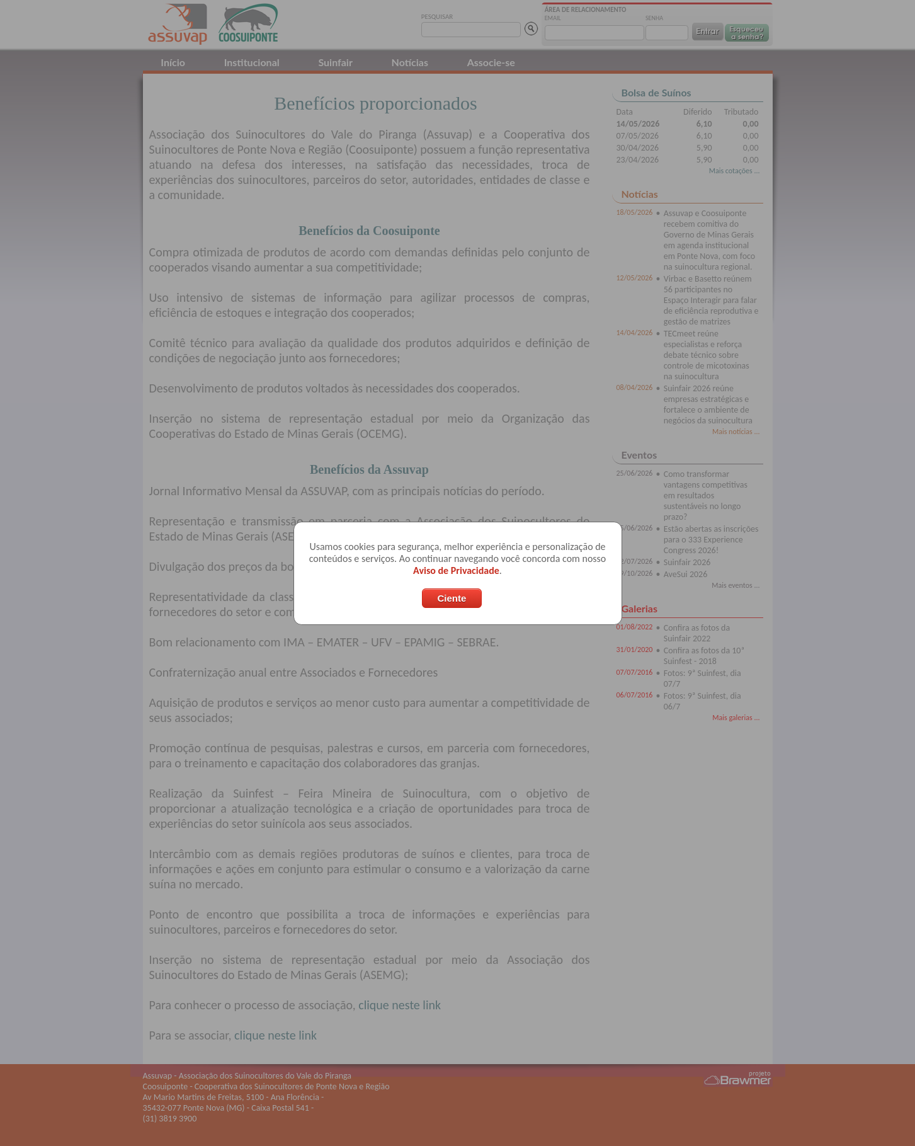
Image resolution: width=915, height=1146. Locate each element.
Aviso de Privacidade (456, 570)
